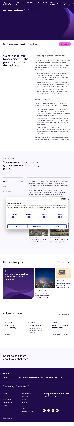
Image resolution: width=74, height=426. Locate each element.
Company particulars (26, 393)
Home (4, 9)
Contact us (66, 4)
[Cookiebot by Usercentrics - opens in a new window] (61, 199)
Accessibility (25, 396)
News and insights (7, 402)
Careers (59, 3)
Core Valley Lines (56, 86)
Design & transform (18, 9)
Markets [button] (29, 2)
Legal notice (24, 399)
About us (5, 393)
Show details (61, 222)
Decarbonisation (7, 399)
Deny (17, 226)
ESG (23, 2)
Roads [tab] (6, 181)
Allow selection (37, 226)
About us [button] (17, 3)
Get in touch (63, 44)
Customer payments (22, 386)
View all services (62, 313)
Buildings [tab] (7, 191)
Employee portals (9, 386)
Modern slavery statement (25, 403)
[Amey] (7, 4)
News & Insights (52, 3)
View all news (63, 262)
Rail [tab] (4, 186)
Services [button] (37, 2)
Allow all (57, 226)
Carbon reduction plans (27, 411)
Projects (45, 2)
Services (10, 9)
